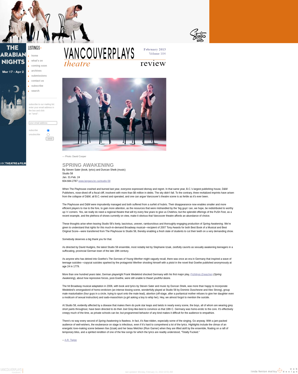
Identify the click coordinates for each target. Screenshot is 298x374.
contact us (37, 80)
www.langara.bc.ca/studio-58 (94, 181)
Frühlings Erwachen (202, 274)
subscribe (37, 85)
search (35, 90)
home (34, 55)
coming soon (39, 65)
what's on (37, 60)
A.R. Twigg (71, 340)
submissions (39, 75)
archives (36, 70)
